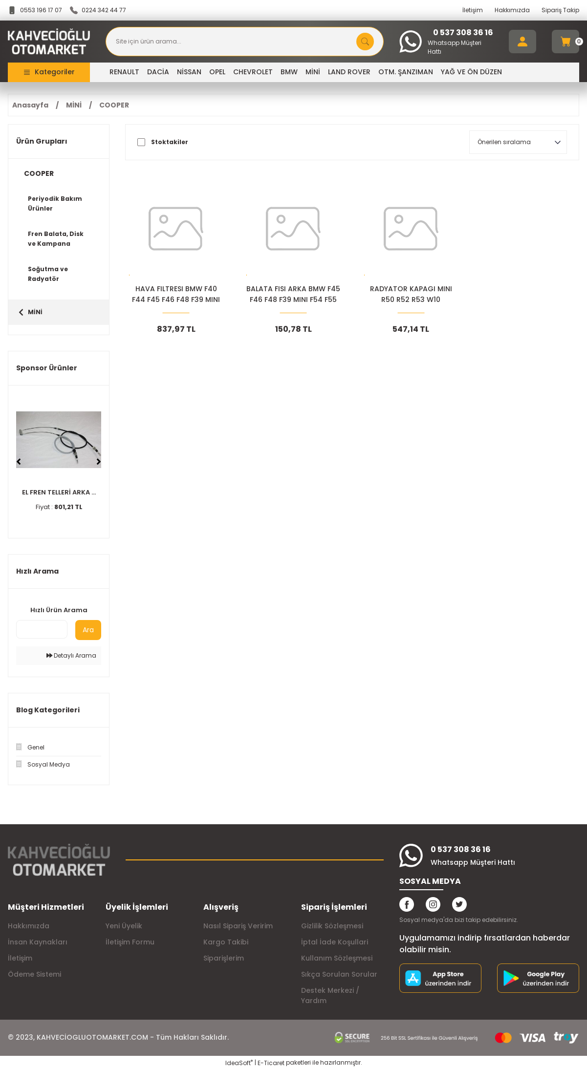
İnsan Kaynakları (37, 942)
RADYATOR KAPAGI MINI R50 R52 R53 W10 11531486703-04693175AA (411, 294)
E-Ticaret (271, 1063)
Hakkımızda (512, 10)
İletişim (472, 10)
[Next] (98, 462)
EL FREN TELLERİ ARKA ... (59, 492)
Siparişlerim (223, 958)
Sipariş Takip (560, 10)
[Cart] (565, 41)
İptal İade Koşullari (334, 942)
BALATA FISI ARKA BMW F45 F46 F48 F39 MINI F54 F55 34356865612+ (293, 294)
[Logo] (49, 41)
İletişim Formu (130, 942)
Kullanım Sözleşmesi (336, 958)
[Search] (245, 41)
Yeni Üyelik (124, 926)
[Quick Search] (41, 629)
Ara (88, 630)
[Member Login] (522, 41)
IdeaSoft (239, 1063)
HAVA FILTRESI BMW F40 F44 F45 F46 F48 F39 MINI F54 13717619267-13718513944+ (176, 294)
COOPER (114, 105)
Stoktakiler (169, 142)
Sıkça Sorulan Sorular (339, 974)
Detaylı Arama (71, 655)
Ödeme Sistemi (34, 974)
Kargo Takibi (225, 942)
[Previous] (18, 462)
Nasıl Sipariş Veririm (238, 926)
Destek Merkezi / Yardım (330, 995)
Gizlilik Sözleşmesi (332, 926)
